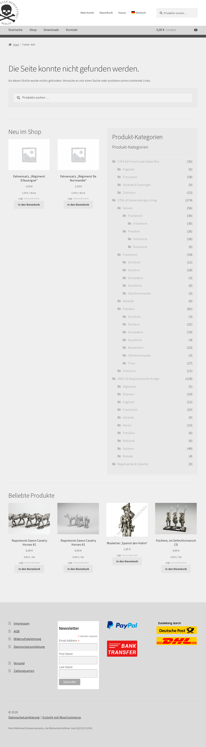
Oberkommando (139, 293)
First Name (66, 653)
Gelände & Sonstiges (137, 185)
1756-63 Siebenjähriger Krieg (137, 200)
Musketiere (135, 347)
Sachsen (128, 448)
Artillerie (134, 262)
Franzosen (130, 177)
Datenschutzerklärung (29, 647)
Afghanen (129, 386)
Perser (127, 425)
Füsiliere (134, 270)
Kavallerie (140, 247)
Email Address (69, 641)
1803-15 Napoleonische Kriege (138, 379)
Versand (19, 663)
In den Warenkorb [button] (29, 204)
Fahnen (128, 208)
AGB (17, 631)
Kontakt (72, 30)
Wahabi (128, 456)
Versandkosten (32, 198)
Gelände (128, 301)
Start (16, 44)
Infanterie (140, 223)
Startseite (15, 30)
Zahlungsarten (24, 671)
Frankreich (135, 216)
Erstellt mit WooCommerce (61, 717)
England (128, 169)
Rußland (128, 441)
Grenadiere (135, 278)
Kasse (122, 12)
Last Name (66, 667)
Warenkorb (106, 12)
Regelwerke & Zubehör (133, 464)
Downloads (51, 30)
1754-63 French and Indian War (138, 161)
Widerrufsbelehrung (27, 639)
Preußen (134, 231)
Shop (33, 30)
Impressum (21, 623)
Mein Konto (87, 12)
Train (131, 363)
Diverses (128, 394)
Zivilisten (129, 193)
